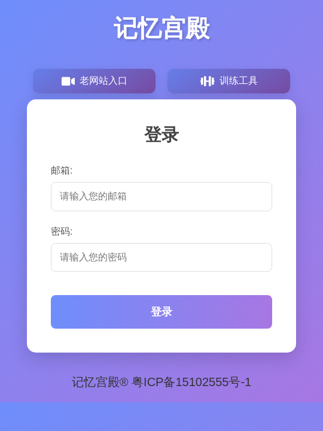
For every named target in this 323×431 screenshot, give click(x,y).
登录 (161, 312)
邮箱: (61, 170)
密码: (61, 231)
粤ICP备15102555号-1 (191, 381)
